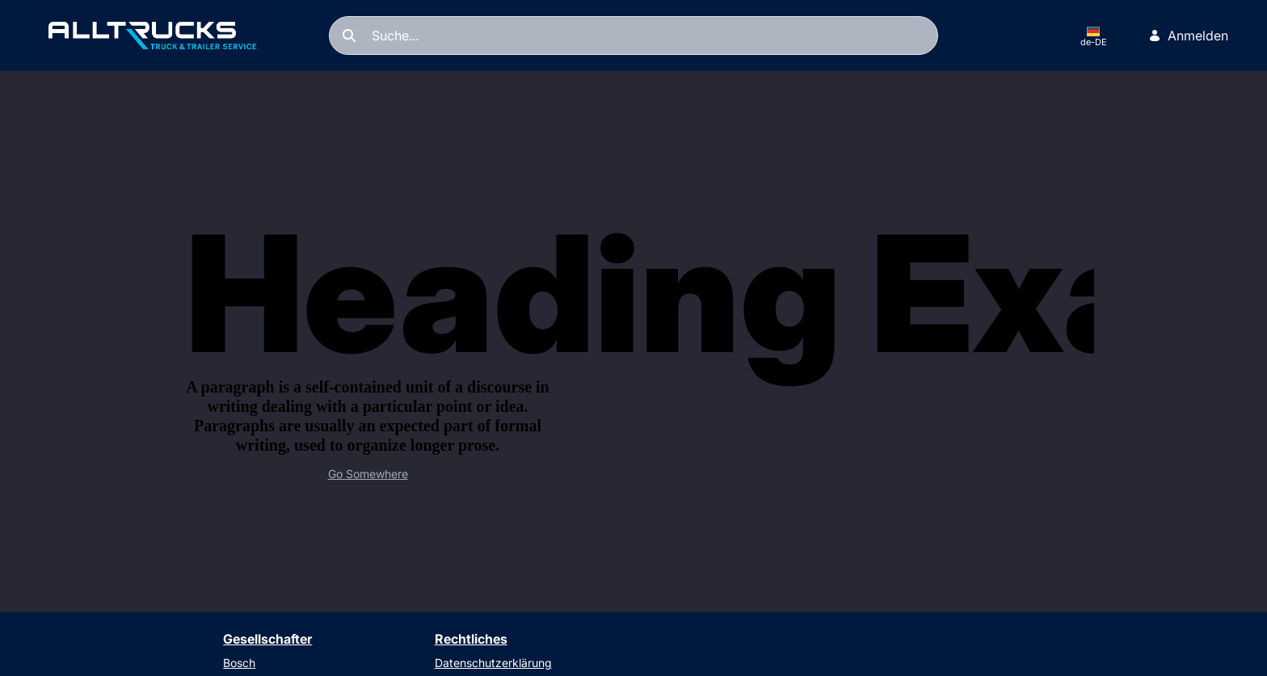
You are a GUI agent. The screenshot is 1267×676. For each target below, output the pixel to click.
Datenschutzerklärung (493, 663)
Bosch (239, 663)
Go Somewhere (368, 474)
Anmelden (1188, 35)
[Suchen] (633, 35)
